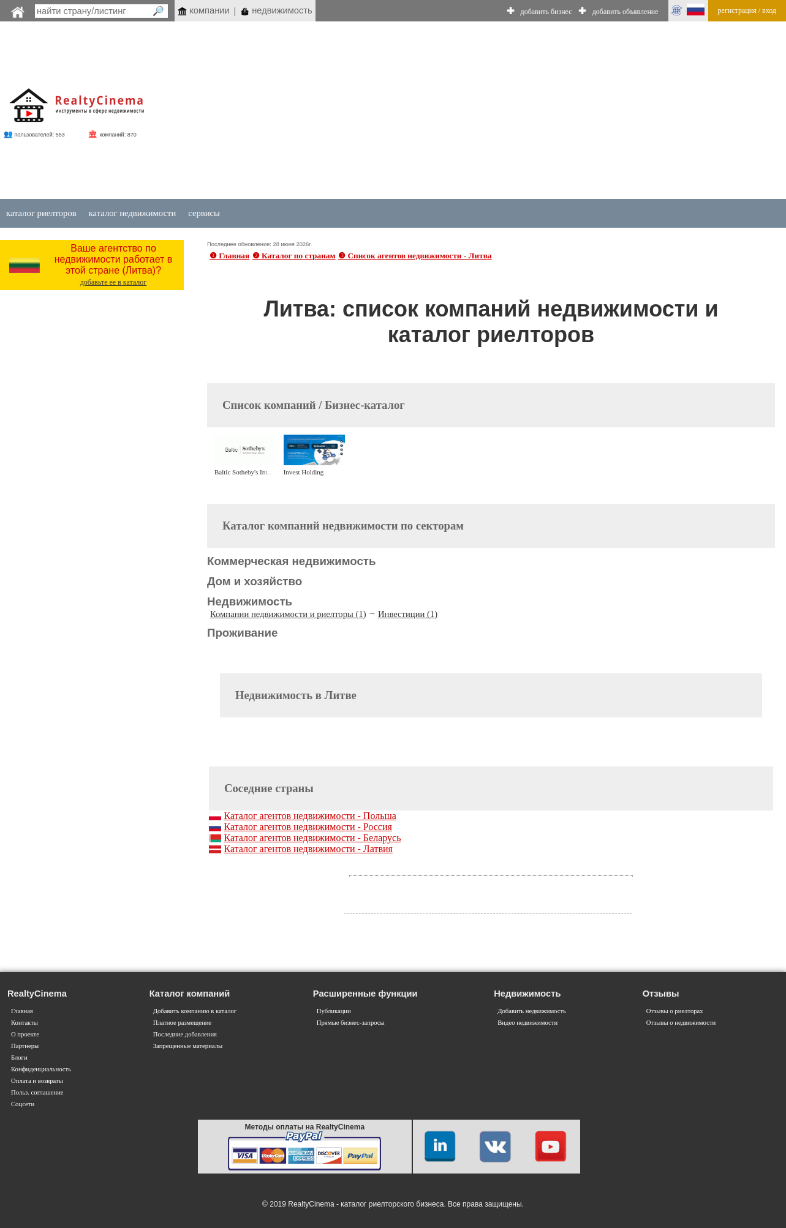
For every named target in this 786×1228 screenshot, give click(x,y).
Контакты (24, 1022)
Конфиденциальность (41, 1069)
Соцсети (22, 1104)
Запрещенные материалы (187, 1046)
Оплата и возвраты (37, 1080)
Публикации (334, 1011)
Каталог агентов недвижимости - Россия (307, 827)
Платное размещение (182, 1022)
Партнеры (25, 1046)
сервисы (204, 213)
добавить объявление (625, 11)
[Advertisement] (485, 111)
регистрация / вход (747, 10)
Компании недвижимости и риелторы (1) (288, 614)
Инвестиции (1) (407, 614)
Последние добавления (185, 1034)
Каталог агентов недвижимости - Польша (310, 816)
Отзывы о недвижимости (681, 1022)
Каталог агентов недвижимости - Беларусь (312, 838)
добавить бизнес (546, 11)
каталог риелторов (41, 213)
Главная (22, 1011)
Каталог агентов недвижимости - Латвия (308, 849)
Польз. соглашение (37, 1092)
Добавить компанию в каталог (194, 1011)
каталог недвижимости (132, 213)
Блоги (19, 1057)
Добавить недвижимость (531, 1011)
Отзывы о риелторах (674, 1011)
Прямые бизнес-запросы (351, 1022)
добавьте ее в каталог (113, 282)
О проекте (25, 1034)
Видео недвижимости (527, 1022)
